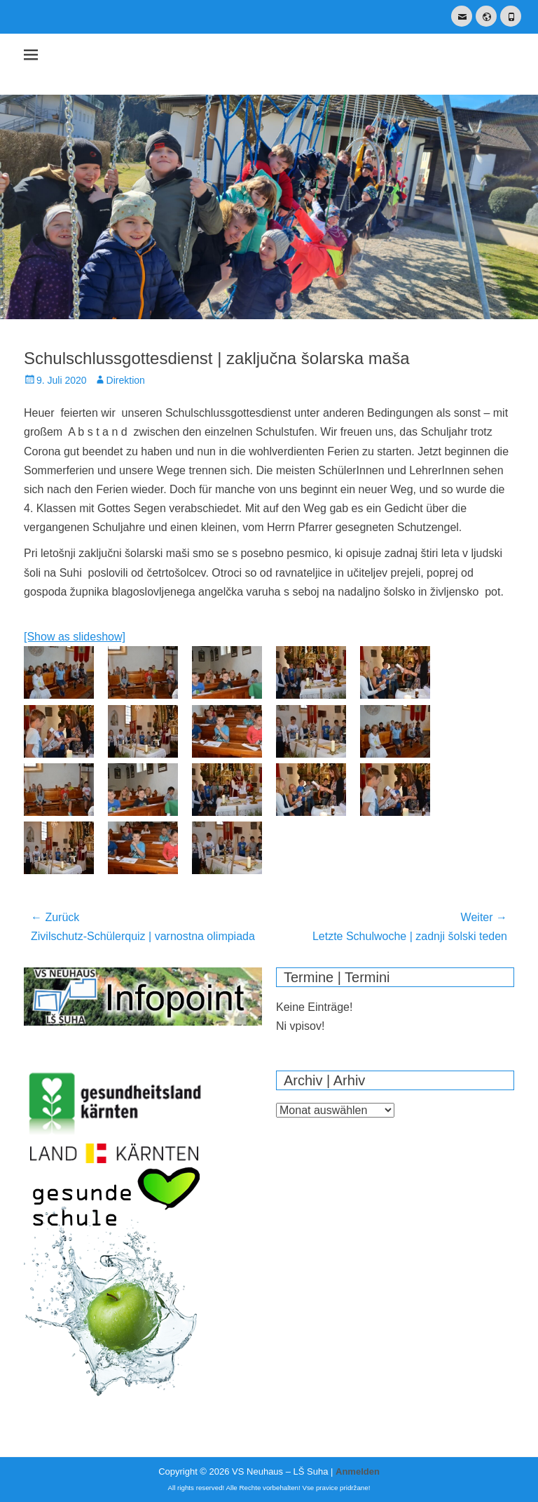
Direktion (125, 380)
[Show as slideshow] (74, 637)
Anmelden (358, 1471)
